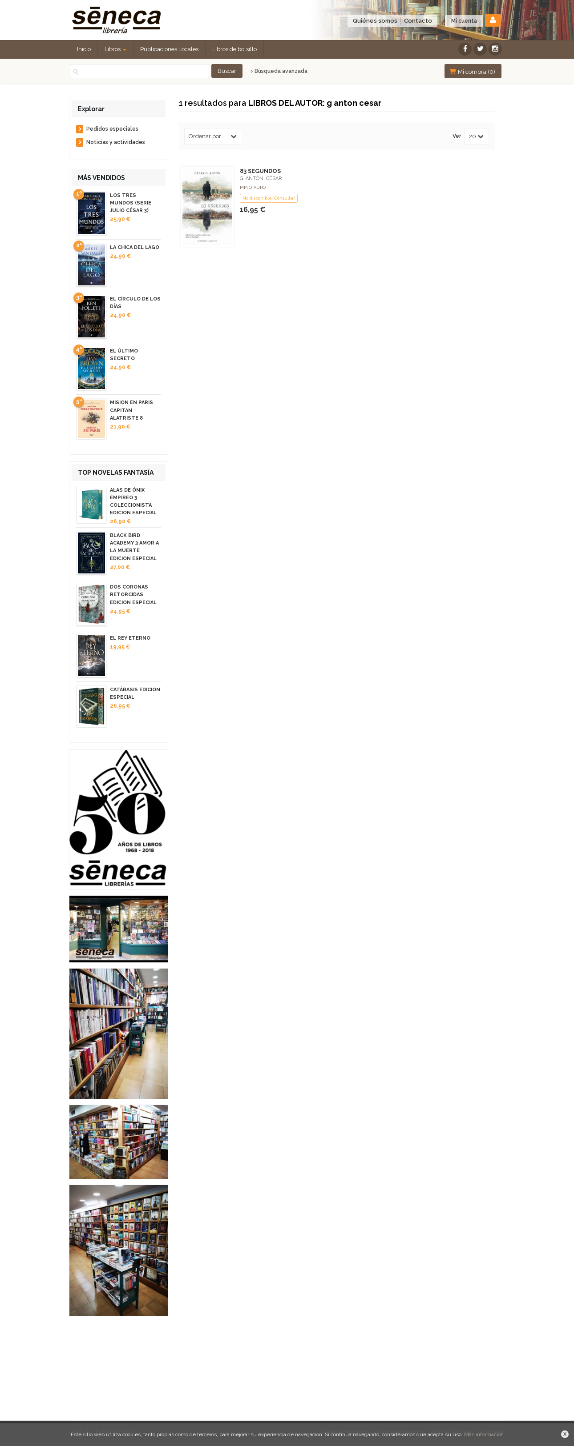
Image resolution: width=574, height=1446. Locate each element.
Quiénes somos (375, 20)
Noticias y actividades (115, 142)
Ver (457, 136)
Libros (115, 49)
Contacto (418, 20)
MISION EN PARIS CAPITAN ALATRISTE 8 (131, 410)
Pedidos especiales (112, 129)
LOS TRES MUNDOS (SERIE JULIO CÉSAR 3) (130, 202)
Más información (484, 1434)
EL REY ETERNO (130, 638)
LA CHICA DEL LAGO (134, 247)
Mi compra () (472, 71)
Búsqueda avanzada (279, 71)
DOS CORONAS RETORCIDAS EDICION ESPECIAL (133, 594)
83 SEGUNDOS (260, 171)
